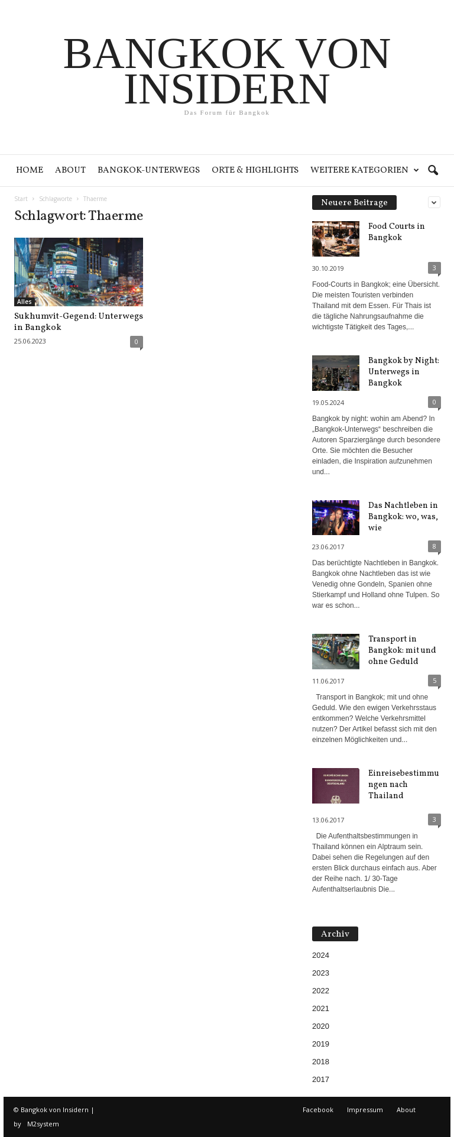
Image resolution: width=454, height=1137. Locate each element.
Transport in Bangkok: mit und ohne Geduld (402, 651)
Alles (24, 301)
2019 (320, 1043)
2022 (320, 990)
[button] (433, 171)
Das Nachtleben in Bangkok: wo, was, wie (403, 517)
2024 (320, 955)
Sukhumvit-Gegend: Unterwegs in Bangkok (78, 322)
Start (21, 199)
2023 (320, 972)
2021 (320, 1008)
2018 (320, 1061)
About (70, 170)
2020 (320, 1026)
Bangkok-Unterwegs (149, 170)
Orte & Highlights (255, 170)
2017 (320, 1079)
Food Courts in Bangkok (396, 232)
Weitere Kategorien (364, 170)
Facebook (318, 1109)
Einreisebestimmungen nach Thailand (403, 785)
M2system (43, 1123)
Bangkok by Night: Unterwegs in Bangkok (403, 372)
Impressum (365, 1109)
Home (29, 170)
